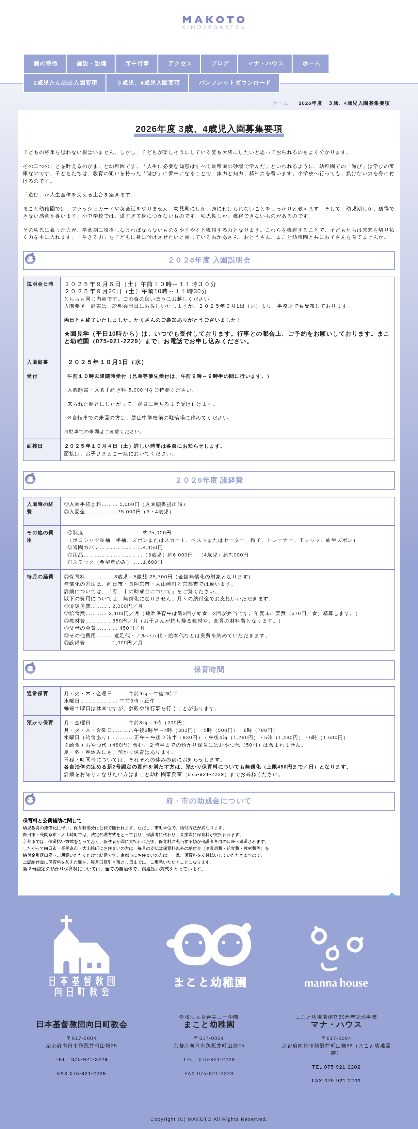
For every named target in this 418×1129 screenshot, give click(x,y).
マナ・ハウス (266, 63)
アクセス (180, 63)
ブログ (220, 63)
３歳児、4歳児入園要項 (148, 83)
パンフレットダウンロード (235, 83)
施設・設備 (91, 63)
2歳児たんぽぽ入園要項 (66, 83)
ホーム (311, 63)
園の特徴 (46, 63)
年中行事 (137, 63)
